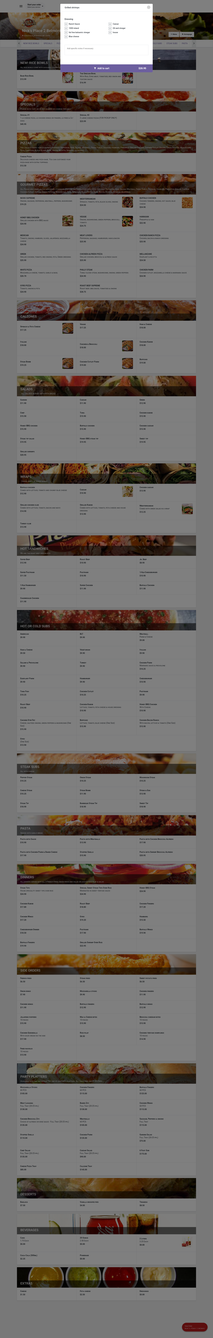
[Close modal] (149, 7)
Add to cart (121, 68)
